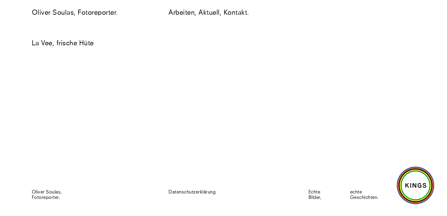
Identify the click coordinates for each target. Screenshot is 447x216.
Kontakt (235, 13)
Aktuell (209, 13)
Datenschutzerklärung (192, 192)
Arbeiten (181, 13)
